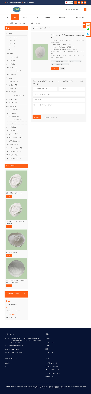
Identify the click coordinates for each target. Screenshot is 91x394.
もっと (9, 196)
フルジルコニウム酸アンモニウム (15, 137)
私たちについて (80, 17)
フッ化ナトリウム (11, 74)
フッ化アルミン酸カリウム (13, 134)
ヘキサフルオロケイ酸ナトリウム (60, 61)
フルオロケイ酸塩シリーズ (53, 373)
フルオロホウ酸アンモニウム (14, 151)
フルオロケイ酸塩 (20, 23)
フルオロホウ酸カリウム (13, 130)
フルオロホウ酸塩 (11, 106)
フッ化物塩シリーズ (51, 363)
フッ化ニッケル (11, 46)
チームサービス (50, 342)
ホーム (6, 17)
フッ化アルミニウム (12, 37)
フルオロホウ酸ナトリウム (13, 109)
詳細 (62, 68)
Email (54, 68)
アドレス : (7, 338)
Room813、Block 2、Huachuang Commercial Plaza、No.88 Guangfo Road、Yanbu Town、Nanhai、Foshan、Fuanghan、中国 (26, 340)
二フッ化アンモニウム (12, 81)
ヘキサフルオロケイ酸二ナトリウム (60, 64)
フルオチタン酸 (10, 64)
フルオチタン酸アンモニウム (14, 158)
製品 (15, 17)
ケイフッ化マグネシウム (13, 116)
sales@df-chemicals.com (14, 2)
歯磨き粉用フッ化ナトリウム (14, 193)
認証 (6, 366)
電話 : (6, 349)
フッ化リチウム (11, 43)
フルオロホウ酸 (10, 60)
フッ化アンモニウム (11, 67)
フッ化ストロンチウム (12, 144)
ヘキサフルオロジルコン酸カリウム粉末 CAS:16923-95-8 (16, 281)
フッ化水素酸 (9, 53)
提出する (36, 117)
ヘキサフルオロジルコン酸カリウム (15, 95)
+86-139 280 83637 (29, 2)
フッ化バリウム (11, 40)
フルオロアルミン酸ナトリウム (14, 148)
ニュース (25, 17)
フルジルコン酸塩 (11, 92)
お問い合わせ (9, 334)
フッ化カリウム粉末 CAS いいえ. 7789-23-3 (15, 222)
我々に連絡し (62, 17)
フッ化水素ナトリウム (12, 85)
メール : (7, 345)
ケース (36, 17)
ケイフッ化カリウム (11, 102)
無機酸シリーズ (50, 376)
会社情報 (7, 363)
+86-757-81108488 (11, 317)
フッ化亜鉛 (10, 49)
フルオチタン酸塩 (11, 127)
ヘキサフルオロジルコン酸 (13, 71)
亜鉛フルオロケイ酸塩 (12, 155)
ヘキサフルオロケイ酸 (12, 57)
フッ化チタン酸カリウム (13, 141)
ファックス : (8, 352)
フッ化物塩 (9, 33)
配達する (48, 338)
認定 (47, 349)
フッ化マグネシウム (11, 99)
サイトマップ (49, 352)
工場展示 (47, 17)
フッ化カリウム (10, 78)
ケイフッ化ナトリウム (75, 61)
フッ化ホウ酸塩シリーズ (52, 370)
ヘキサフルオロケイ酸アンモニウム (15, 120)
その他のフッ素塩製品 (52, 366)
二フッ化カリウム (11, 88)
